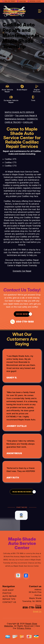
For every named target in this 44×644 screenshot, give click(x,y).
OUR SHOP (8, 590)
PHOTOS (7, 593)
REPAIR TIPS (9, 599)
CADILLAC (28, 122)
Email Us (37, 611)
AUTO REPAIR (10, 596)
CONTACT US (9, 602)
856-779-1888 (19, 250)
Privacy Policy (24, 628)
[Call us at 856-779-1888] (22, 321)
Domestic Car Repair (22, 271)
